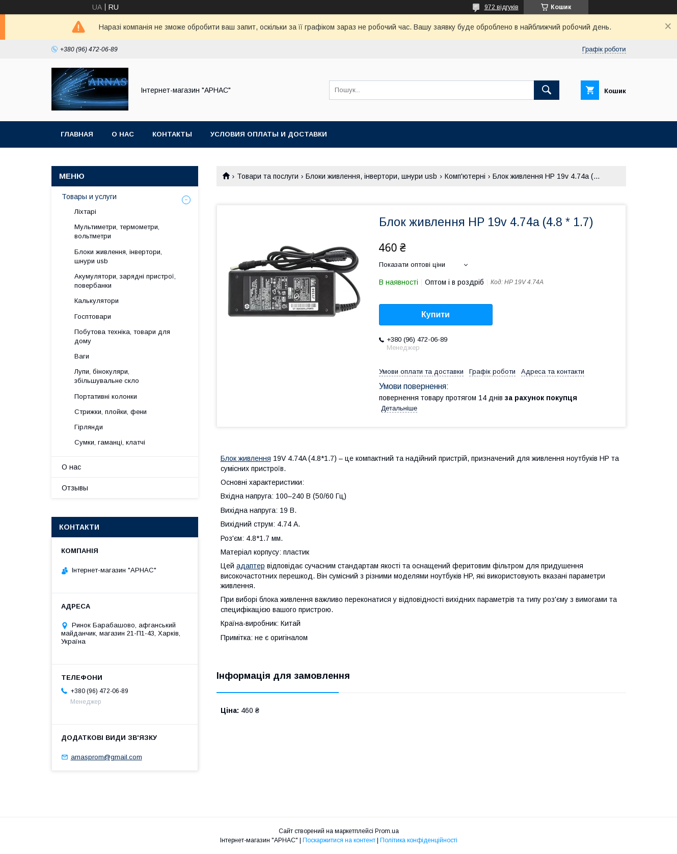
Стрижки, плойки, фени (110, 412)
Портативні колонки (105, 396)
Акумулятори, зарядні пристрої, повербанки (125, 280)
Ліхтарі (85, 211)
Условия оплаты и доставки (268, 134)
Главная (77, 134)
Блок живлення (246, 458)
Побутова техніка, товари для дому (122, 336)
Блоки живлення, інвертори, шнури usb (371, 176)
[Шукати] (546, 90)
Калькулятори (96, 301)
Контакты (172, 134)
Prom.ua (387, 831)
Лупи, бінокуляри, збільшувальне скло (106, 376)
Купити (435, 314)
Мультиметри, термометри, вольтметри (116, 231)
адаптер (250, 566)
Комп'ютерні (465, 176)
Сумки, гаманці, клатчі (109, 442)
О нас (123, 134)
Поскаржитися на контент (339, 840)
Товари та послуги (268, 176)
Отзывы (75, 488)
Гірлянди (88, 427)
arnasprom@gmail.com (106, 757)
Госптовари (92, 316)
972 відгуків (501, 7)
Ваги (81, 356)
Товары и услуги (89, 196)
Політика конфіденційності (418, 840)
